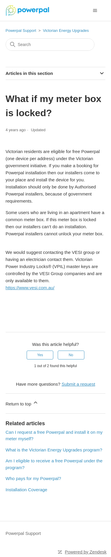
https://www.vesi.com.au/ (30, 287)
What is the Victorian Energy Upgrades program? (54, 449)
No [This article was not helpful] (71, 355)
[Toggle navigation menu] (94, 10)
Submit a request (78, 384)
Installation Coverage (26, 489)
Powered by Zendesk (86, 551)
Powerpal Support (21, 30)
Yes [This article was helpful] (40, 355)
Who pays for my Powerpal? (33, 478)
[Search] (50, 44)
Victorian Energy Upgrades (66, 30)
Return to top (22, 403)
